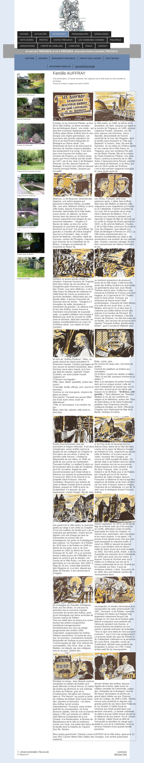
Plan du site (44, 752)
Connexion (122, 752)
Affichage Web (120, 754)
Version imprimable (27, 752)
